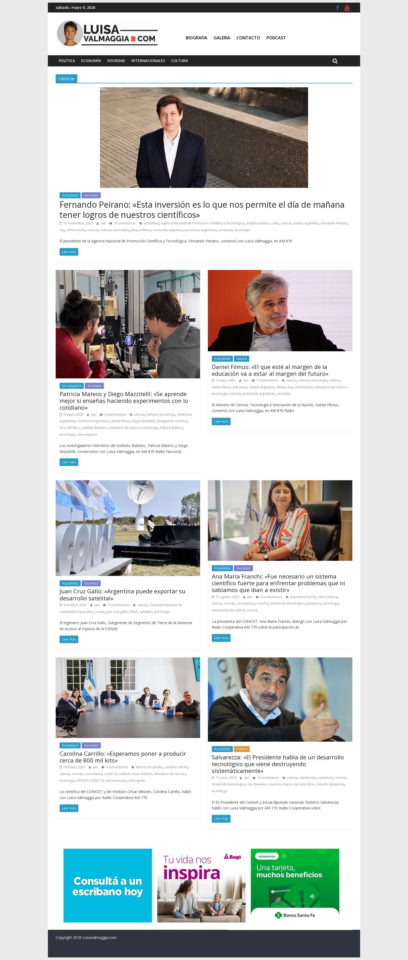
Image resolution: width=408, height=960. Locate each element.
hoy (62, 230)
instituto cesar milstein (135, 774)
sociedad (225, 230)
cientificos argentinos (93, 421)
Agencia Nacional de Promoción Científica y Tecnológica (202, 223)
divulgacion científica (172, 421)
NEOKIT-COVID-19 (90, 780)
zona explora (87, 434)
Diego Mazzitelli (143, 421)
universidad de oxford (228, 610)
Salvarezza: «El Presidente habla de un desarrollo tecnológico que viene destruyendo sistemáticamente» (278, 764)
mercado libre (303, 784)
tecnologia (242, 230)
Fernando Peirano (334, 223)
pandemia (313, 603)
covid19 (262, 603)
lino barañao (257, 784)
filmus (281, 387)
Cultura (179, 60)
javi (104, 223)
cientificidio (307, 778)
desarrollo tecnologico (287, 603)
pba (134, 230)
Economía (91, 60)
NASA (134, 612)
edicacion (240, 387)
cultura (242, 358)
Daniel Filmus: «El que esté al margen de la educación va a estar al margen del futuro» (270, 370)
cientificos (325, 778)
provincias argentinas (200, 230)
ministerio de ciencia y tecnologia (133, 428)
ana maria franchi (303, 597)
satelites (146, 612)
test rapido (137, 780)
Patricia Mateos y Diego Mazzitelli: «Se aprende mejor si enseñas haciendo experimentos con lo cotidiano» (124, 400)
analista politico (258, 223)
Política (67, 60)
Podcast (276, 38)
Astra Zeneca (327, 597)
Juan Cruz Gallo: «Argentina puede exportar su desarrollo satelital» (123, 594)
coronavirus (245, 603)
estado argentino (306, 223)
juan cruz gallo (117, 612)
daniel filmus (120, 421)
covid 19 (110, 774)
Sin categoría (71, 386)
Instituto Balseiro (94, 428)
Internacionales (148, 60)
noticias (93, 230)
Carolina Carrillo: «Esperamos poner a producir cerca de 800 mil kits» (123, 756)
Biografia (196, 38)
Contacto (248, 38)
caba (275, 223)
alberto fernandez (149, 767)
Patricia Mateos (171, 428)
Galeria (222, 38)
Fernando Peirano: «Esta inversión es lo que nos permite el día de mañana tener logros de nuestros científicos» (202, 209)
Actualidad (70, 195)
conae (99, 612)
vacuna (252, 610)
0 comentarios (122, 223)
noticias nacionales (115, 230)
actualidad (151, 223)
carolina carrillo (176, 767)
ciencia (286, 223)
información (76, 230)
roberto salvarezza (330, 784)
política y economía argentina (161, 230)
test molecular (116, 780)
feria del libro (70, 428)
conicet (229, 603)
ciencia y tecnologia (160, 414)
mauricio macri (280, 784)
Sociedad (116, 60)
